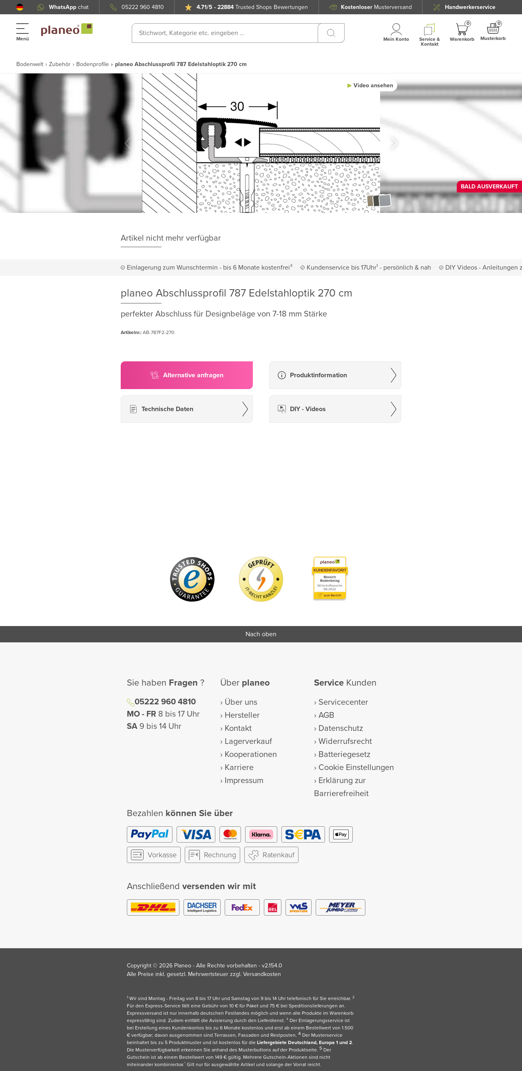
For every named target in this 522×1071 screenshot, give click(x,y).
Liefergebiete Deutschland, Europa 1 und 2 (304, 1043)
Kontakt (238, 728)
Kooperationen (251, 754)
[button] (19, 7)
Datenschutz (341, 728)
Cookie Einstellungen (356, 767)
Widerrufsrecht (345, 741)
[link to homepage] (67, 29)
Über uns (241, 702)
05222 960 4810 (143, 7)
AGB (326, 715)
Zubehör (60, 64)
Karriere (239, 767)
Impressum (244, 781)
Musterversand (376, 7)
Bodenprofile (92, 64)
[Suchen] (331, 33)
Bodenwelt (29, 64)
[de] (19, 7)
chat (68, 7)
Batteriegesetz (344, 754)
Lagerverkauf (248, 741)
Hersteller (242, 715)
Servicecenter (343, 702)
